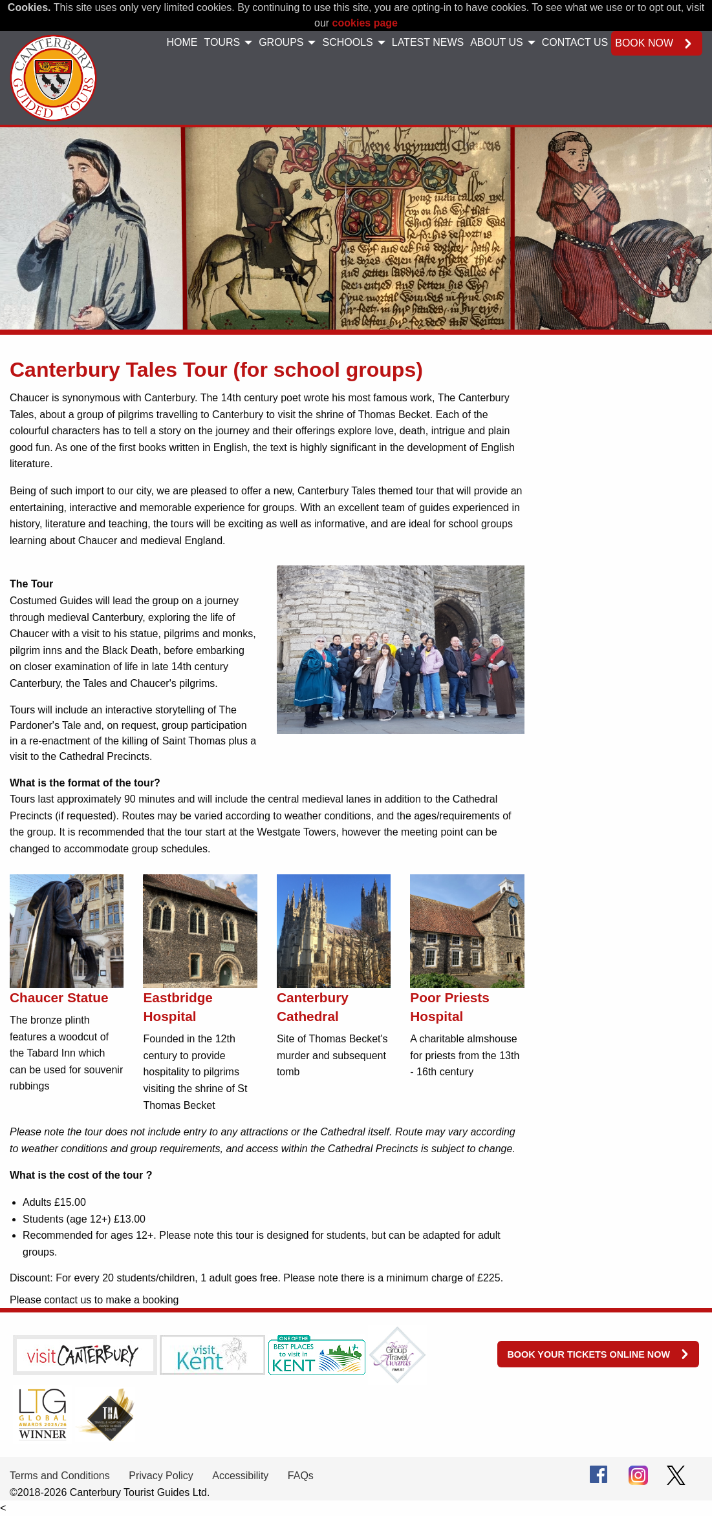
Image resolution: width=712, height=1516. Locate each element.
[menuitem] (181, 43)
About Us (496, 42)
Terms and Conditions (60, 1475)
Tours (222, 42)
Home (181, 42)
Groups (281, 42)
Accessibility (240, 1475)
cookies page (365, 22)
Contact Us (575, 42)
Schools (347, 42)
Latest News (428, 42)
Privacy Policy (161, 1475)
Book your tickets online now (588, 1354)
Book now (644, 42)
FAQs (301, 1475)
